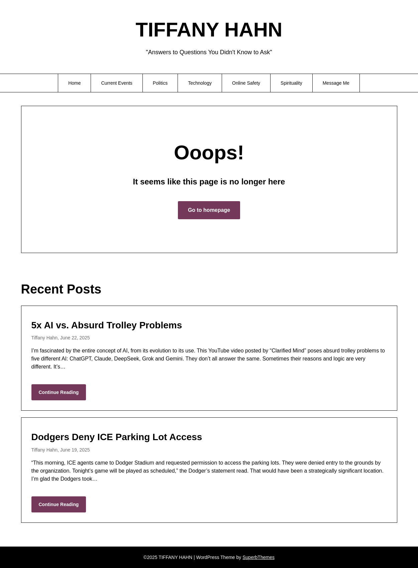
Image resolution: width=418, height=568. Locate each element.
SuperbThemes (258, 557)
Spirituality (291, 83)
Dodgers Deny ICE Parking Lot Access (116, 437)
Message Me (336, 83)
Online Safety (246, 83)
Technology (200, 83)
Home (74, 83)
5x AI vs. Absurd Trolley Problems (106, 325)
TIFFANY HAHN (209, 29)
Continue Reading (59, 392)
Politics (160, 83)
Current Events (116, 83)
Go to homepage (209, 210)
